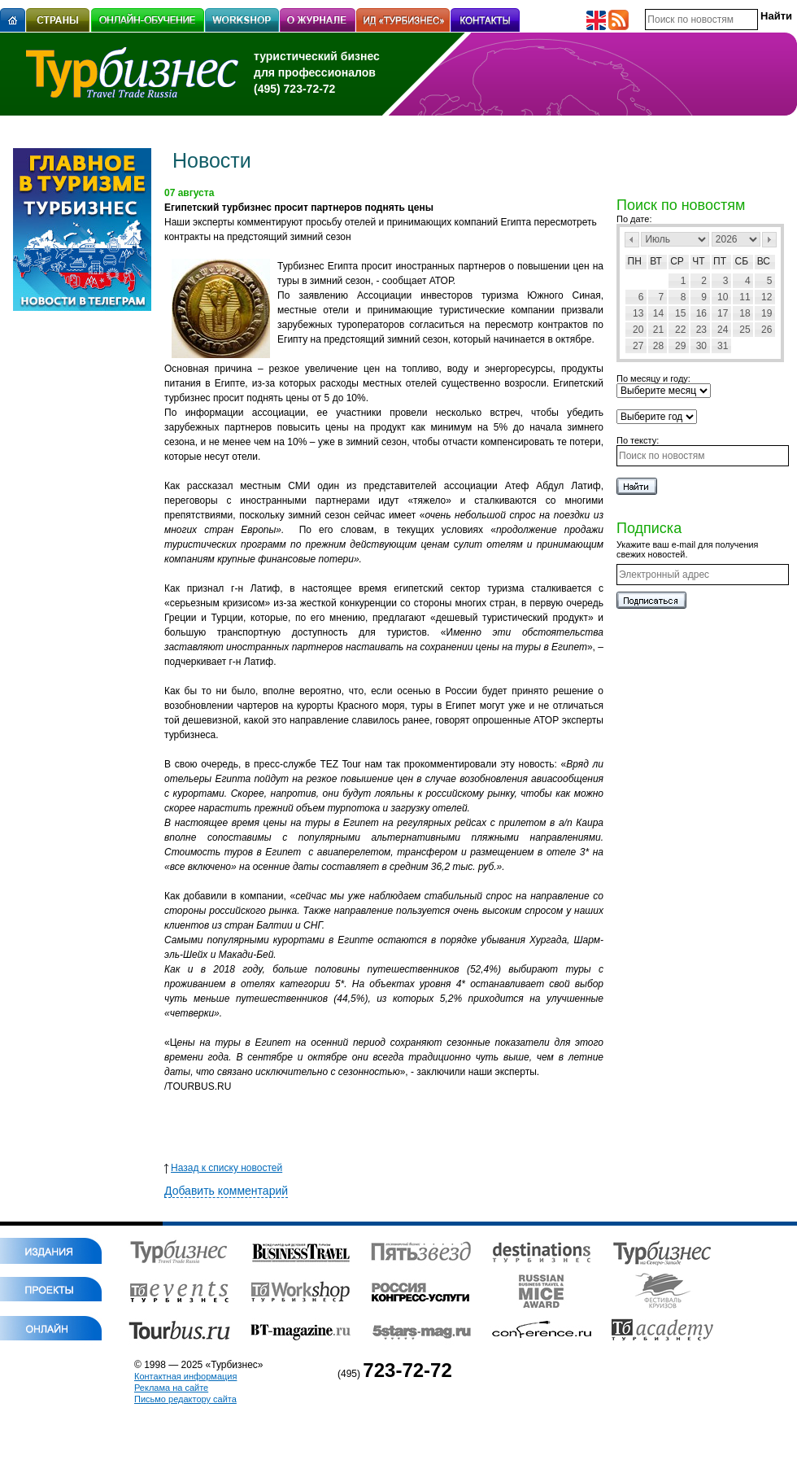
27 (638, 346)
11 (744, 297)
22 (680, 329)
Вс (763, 261)
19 (766, 313)
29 (680, 346)
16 (701, 313)
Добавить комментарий (226, 1190)
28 (658, 346)
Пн (635, 261)
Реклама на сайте (171, 1387)
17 (722, 313)
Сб (742, 261)
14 (658, 313)
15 (680, 313)
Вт (656, 261)
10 (722, 297)
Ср (677, 261)
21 (658, 329)
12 (766, 297)
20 (638, 329)
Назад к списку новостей (223, 1168)
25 (744, 329)
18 (744, 313)
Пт (719, 261)
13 (638, 313)
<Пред (632, 239)
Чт (698, 261)
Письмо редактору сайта (185, 1399)
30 (701, 346)
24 (722, 329)
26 (766, 329)
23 (701, 329)
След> (769, 239)
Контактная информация (185, 1376)
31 (722, 346)
